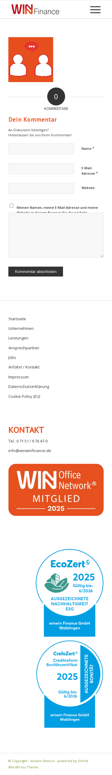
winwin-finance (42, 761)
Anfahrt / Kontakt (23, 367)
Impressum (18, 377)
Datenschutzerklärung (28, 386)
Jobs (12, 357)
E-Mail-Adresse (90, 171)
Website (88, 187)
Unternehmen (21, 328)
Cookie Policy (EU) (24, 396)
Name (88, 148)
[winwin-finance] (35, 9)
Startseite (17, 318)
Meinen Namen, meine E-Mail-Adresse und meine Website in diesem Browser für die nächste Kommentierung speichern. (57, 212)
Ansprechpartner (23, 348)
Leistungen (18, 338)
